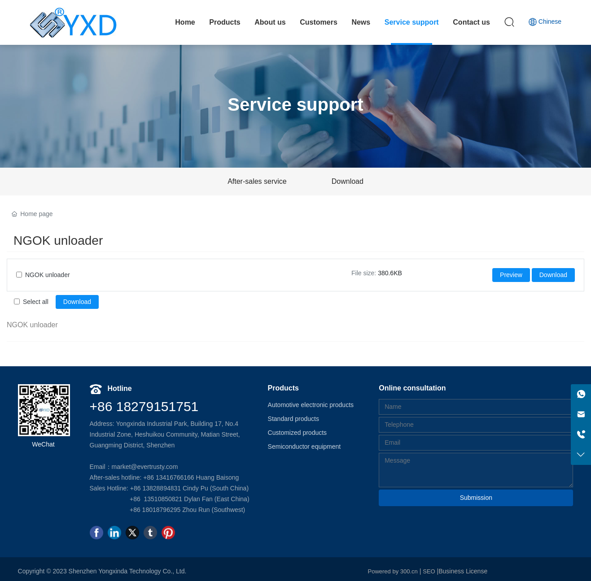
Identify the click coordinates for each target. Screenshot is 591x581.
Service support (295, 104)
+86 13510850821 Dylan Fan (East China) (190, 499)
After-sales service (257, 181)
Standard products (293, 418)
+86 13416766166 (167, 477)
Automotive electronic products (311, 404)
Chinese (544, 23)
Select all (35, 301)
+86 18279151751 (144, 406)
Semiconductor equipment (304, 446)
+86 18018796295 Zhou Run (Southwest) (187, 509)
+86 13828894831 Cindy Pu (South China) (189, 488)
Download (347, 181)
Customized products (297, 432)
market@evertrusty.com (145, 466)
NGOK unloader (47, 274)
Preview (511, 274)
